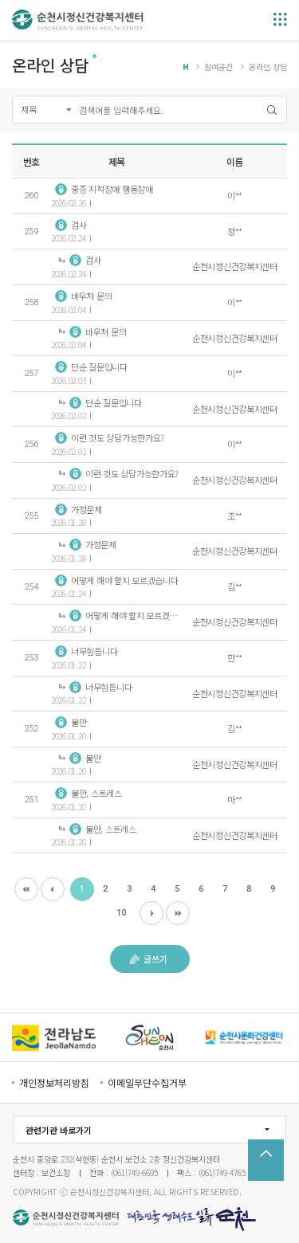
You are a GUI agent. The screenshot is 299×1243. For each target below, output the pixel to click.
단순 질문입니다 (91, 366)
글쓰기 (148, 958)
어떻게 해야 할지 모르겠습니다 (117, 580)
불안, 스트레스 (88, 792)
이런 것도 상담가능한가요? (109, 437)
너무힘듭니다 (86, 651)
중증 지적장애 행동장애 (104, 188)
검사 (70, 224)
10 (121, 913)
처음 (26, 889)
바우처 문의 (83, 295)
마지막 (178, 913)
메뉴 (280, 19)
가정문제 (78, 509)
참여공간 (218, 67)
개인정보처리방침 (54, 1082)
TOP (266, 1160)
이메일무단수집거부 (147, 1082)
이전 (53, 889)
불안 (70, 722)
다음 (151, 913)
